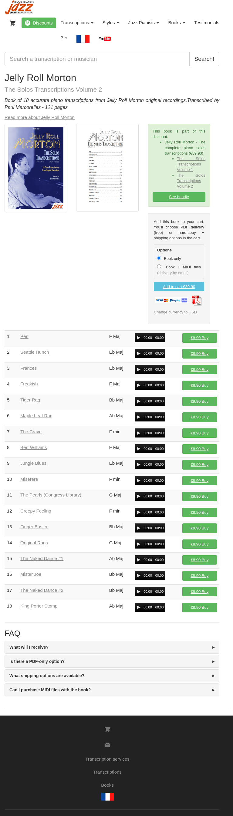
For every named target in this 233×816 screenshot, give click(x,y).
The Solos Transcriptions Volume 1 (191, 164)
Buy (200, 338)
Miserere (29, 479)
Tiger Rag (30, 399)
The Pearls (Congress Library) (50, 494)
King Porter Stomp (39, 605)
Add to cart (179, 286)
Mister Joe (30, 574)
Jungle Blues (33, 463)
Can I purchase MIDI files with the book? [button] (50, 689)
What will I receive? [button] (29, 647)
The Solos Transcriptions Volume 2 (191, 180)
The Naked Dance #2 (41, 590)
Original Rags (34, 542)
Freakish (29, 383)
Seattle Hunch (34, 352)
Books (176, 22)
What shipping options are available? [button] (46, 675)
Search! (204, 59)
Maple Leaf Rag (36, 415)
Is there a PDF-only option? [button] (37, 661)
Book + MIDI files (179, 269)
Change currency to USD (175, 312)
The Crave (31, 431)
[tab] (112, 647)
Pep (24, 336)
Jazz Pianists (143, 22)
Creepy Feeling (35, 510)
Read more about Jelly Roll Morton (40, 117)
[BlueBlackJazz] (19, 7)
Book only (169, 258)
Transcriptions (77, 22)
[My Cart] (11, 21)
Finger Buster (34, 526)
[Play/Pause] (138, 337)
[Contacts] (107, 745)
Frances (28, 368)
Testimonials (206, 22)
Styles (111, 22)
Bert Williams (33, 447)
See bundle (179, 197)
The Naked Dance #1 (41, 558)
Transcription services (107, 759)
